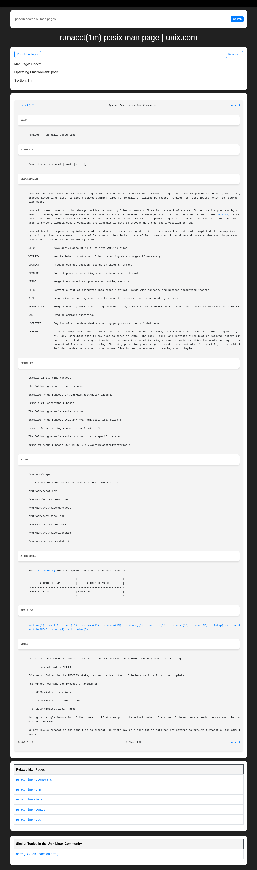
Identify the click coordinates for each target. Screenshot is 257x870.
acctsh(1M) (181, 625)
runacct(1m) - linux (29, 799)
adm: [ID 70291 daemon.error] (37, 854)
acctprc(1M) (158, 625)
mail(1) (222, 214)
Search (237, 18)
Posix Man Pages (27, 54)
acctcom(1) (36, 625)
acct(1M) (71, 625)
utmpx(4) (58, 629)
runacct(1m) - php (28, 789)
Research (234, 54)
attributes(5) (45, 570)
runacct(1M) (26, 105)
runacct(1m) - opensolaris (34, 779)
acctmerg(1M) (135, 625)
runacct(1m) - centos (30, 809)
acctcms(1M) (90, 625)
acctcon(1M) (112, 625)
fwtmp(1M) (221, 625)
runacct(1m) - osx (28, 819)
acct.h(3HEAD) (38, 629)
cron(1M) (201, 625)
